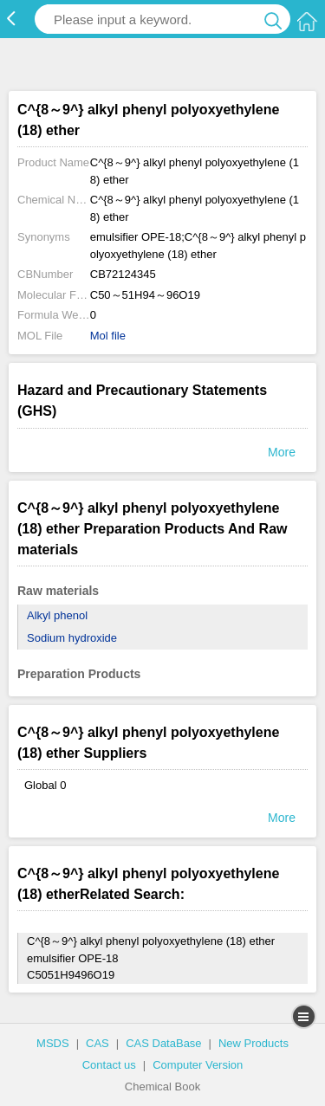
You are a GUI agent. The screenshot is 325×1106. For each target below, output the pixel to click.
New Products (253, 1043)
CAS (97, 1043)
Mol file (108, 335)
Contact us (109, 1064)
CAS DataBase (163, 1043)
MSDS (52, 1043)
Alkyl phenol (57, 615)
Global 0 (45, 785)
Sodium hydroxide (72, 637)
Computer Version (198, 1064)
